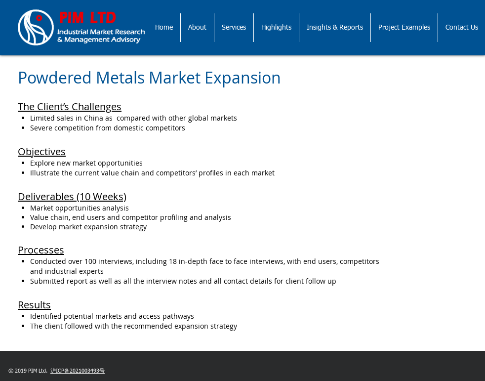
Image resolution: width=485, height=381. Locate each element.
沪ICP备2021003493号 (77, 371)
